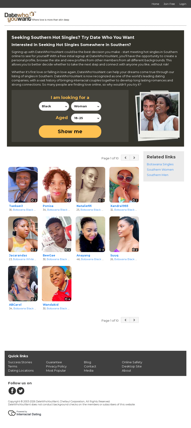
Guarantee (54, 362)
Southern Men (157, 175)
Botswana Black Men (60, 259)
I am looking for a (70, 97)
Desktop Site (132, 366)
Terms (12, 366)
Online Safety (132, 362)
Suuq (114, 255)
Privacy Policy (56, 366)
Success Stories (20, 362)
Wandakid (51, 304)
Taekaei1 (16, 206)
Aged (62, 117)
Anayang (83, 255)
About (126, 370)
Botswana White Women (28, 259)
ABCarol (15, 304)
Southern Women (160, 169)
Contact (90, 366)
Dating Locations (21, 370)
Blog (87, 362)
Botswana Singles (160, 164)
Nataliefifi (84, 206)
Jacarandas (18, 255)
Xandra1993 (119, 206)
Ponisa (48, 206)
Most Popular (56, 370)
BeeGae (49, 255)
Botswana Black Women (28, 209)
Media (88, 370)
